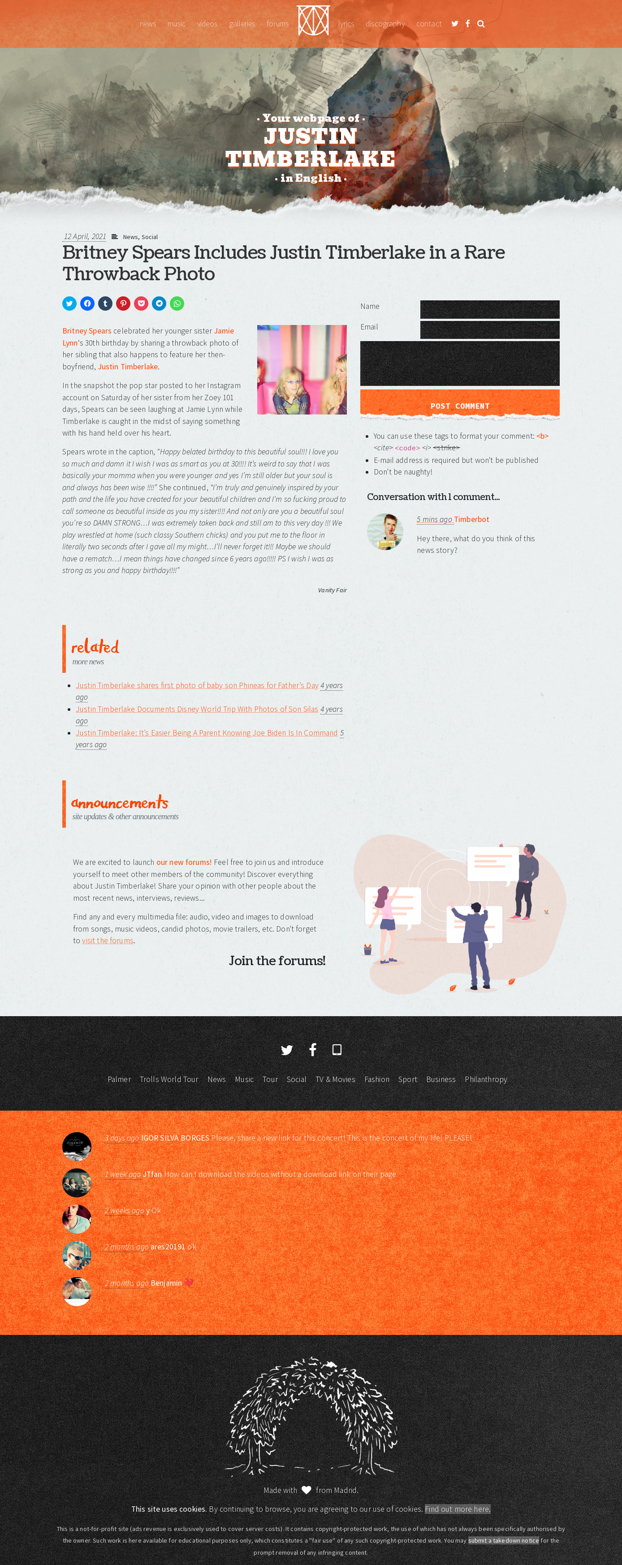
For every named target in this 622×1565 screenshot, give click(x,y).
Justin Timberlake (313, 24)
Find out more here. (458, 1509)
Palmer (119, 1079)
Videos (207, 24)
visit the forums (107, 940)
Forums (278, 24)
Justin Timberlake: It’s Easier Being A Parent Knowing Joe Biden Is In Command (207, 733)
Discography (385, 24)
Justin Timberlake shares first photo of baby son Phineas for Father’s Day (197, 685)
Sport (407, 1079)
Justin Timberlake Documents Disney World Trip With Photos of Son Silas (197, 709)
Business (441, 1079)
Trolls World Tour (169, 1079)
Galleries (242, 24)
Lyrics (346, 24)
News (148, 24)
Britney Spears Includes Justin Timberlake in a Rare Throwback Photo (283, 263)
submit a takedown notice (504, 1540)
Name (370, 306)
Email (369, 327)
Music (177, 24)
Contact (429, 24)
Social (150, 237)
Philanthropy (486, 1079)
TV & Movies (335, 1079)
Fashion (376, 1079)
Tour (270, 1079)
